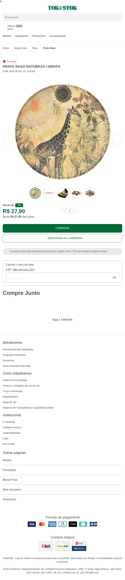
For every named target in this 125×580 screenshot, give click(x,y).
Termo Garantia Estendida (17, 366)
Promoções (39, 36)
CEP (8, 269)
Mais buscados (62, 490)
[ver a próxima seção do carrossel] (8, 139)
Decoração (62, 470)
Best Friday (9, 444)
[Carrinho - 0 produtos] (120, 8)
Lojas (5, 438)
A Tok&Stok (9, 422)
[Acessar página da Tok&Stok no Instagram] (58, 327)
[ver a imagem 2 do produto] (48, 193)
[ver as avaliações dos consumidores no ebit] (46, 546)
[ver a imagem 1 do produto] (35, 193)
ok (115, 277)
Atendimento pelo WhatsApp (18, 349)
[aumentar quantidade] (77, 211)
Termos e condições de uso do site (21, 385)
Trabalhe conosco (12, 427)
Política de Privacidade (15, 380)
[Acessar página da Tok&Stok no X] (77, 327)
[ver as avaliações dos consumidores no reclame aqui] (62, 546)
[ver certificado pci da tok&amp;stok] (79, 546)
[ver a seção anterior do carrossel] (117, 139)
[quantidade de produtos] (70, 211)
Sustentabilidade (12, 433)
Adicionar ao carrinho (65, 238)
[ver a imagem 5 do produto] (90, 193)
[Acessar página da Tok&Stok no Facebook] (48, 327)
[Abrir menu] (21, 8)
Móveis (7, 36)
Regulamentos (10, 396)
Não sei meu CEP (23, 269)
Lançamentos (57, 36)
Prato (35, 48)
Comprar (63, 228)
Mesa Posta (20, 48)
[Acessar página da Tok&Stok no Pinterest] (67, 327)
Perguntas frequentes (14, 355)
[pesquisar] (118, 17)
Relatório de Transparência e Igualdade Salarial (28, 407)
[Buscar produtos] (62, 17)
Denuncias (8, 360)
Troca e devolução (12, 391)
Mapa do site (9, 402)
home (6, 48)
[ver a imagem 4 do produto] (76, 193)
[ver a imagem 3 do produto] (62, 193)
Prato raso (49, 48)
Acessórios (21, 36)
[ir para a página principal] (62, 8)
